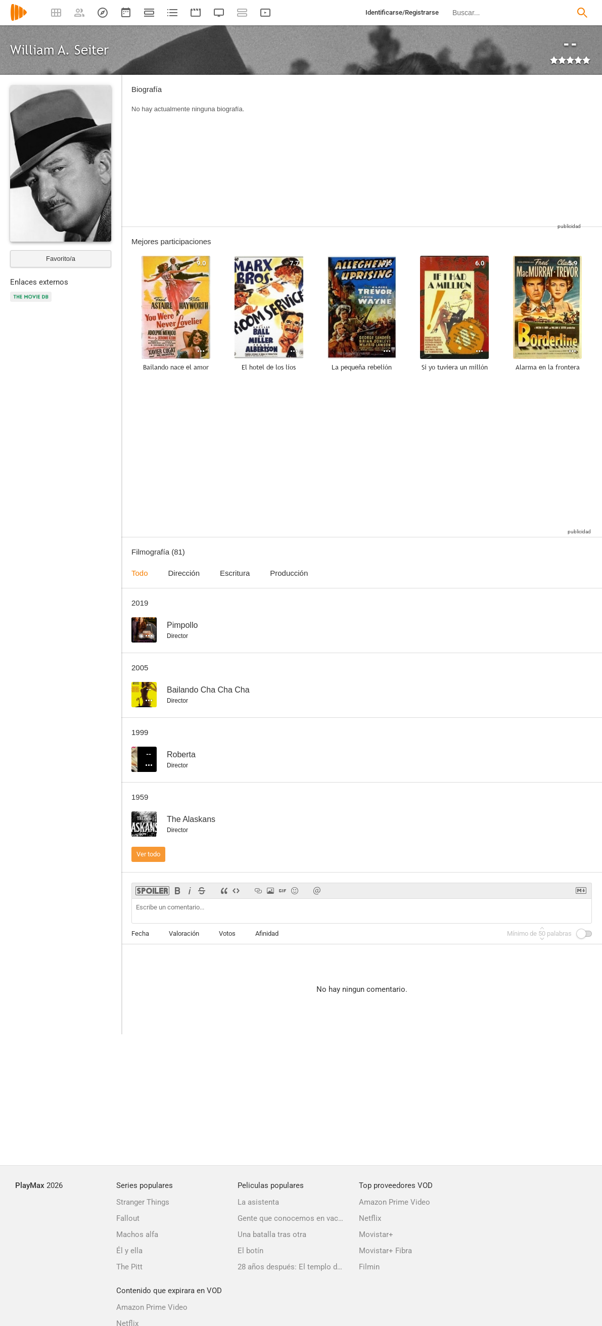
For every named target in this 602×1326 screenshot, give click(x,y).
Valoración (184, 933)
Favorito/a (60, 258)
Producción (289, 573)
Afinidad (267, 933)
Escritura (235, 573)
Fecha (140, 933)
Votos (227, 933)
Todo (139, 573)
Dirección (184, 573)
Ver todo (148, 854)
